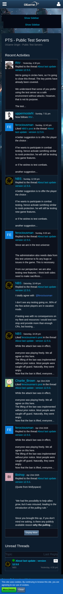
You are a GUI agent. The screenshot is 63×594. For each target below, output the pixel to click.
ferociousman (24, 125)
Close (21, 589)
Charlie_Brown (25, 380)
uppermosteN (24, 113)
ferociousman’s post (32, 337)
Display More (31, 532)
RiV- (18, 63)
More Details (9, 589)
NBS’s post (27, 128)
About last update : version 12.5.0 (32, 341)
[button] (4, 4)
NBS (18, 178)
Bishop (20, 474)
